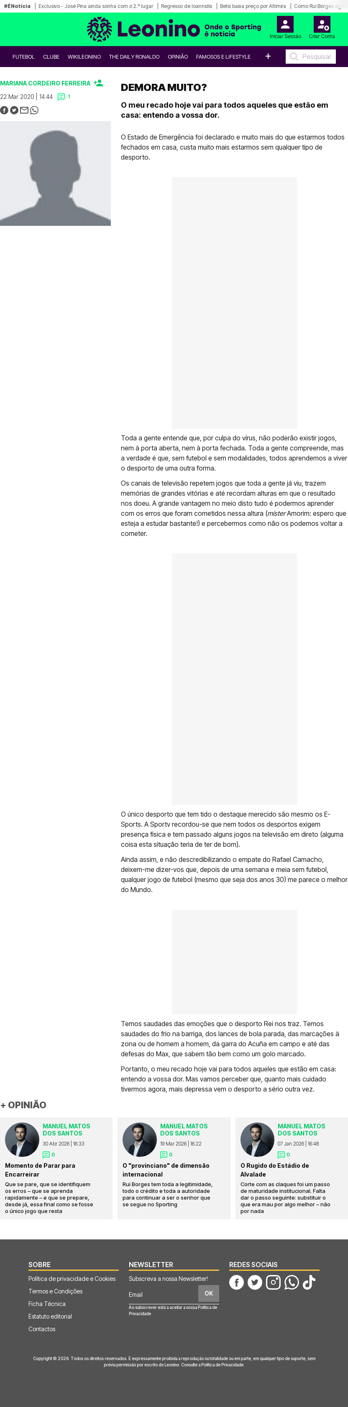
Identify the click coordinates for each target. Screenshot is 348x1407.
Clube (51, 56)
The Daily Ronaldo (134, 56)
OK (209, 1293)
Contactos (41, 1328)
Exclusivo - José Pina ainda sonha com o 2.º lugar (95, 6)
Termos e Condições (55, 1291)
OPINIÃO (178, 56)
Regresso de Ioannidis (186, 6)
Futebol (24, 56)
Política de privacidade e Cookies (71, 1278)
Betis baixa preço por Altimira (253, 6)
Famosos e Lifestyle (223, 56)
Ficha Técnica (47, 1303)
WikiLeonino (84, 56)
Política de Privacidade (222, 1364)
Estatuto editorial (50, 1316)
